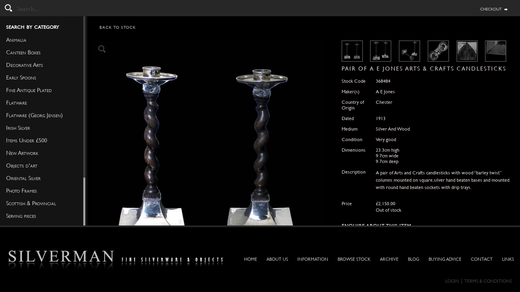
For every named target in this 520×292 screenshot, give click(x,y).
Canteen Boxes (23, 52)
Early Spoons (21, 77)
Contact (482, 259)
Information (312, 259)
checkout (491, 8)
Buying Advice (445, 259)
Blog (413, 259)
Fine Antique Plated (29, 90)
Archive (389, 259)
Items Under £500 (26, 140)
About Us (277, 259)
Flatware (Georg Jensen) (34, 115)
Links (508, 259)
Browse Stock (354, 259)
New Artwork (22, 153)
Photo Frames (21, 190)
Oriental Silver (23, 178)
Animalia (16, 39)
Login (452, 281)
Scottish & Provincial (31, 203)
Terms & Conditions (488, 281)
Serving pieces (21, 216)
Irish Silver (18, 128)
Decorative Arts (24, 65)
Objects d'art (21, 165)
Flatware (16, 102)
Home (250, 259)
